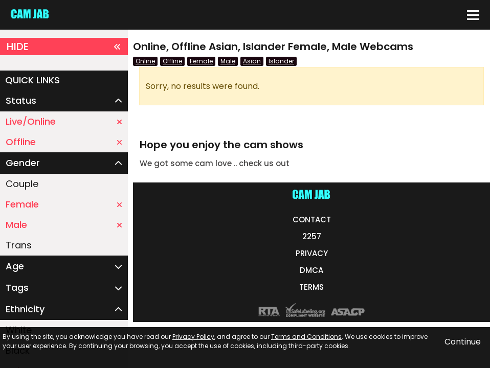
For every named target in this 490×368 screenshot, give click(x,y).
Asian (252, 61)
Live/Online (64, 121)
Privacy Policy (193, 336)
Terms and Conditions (306, 336)
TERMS (311, 287)
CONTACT (312, 219)
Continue (462, 342)
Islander (281, 61)
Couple (22, 183)
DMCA (311, 270)
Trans (19, 245)
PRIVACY (312, 253)
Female (64, 204)
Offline (64, 141)
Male (64, 224)
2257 (311, 236)
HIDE (64, 46)
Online (145, 61)
